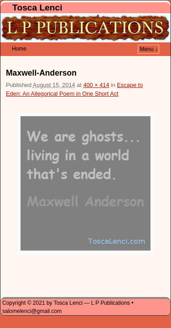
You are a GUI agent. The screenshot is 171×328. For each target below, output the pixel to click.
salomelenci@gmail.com (32, 297)
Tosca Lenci (37, 7)
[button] (85, 170)
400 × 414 (96, 71)
